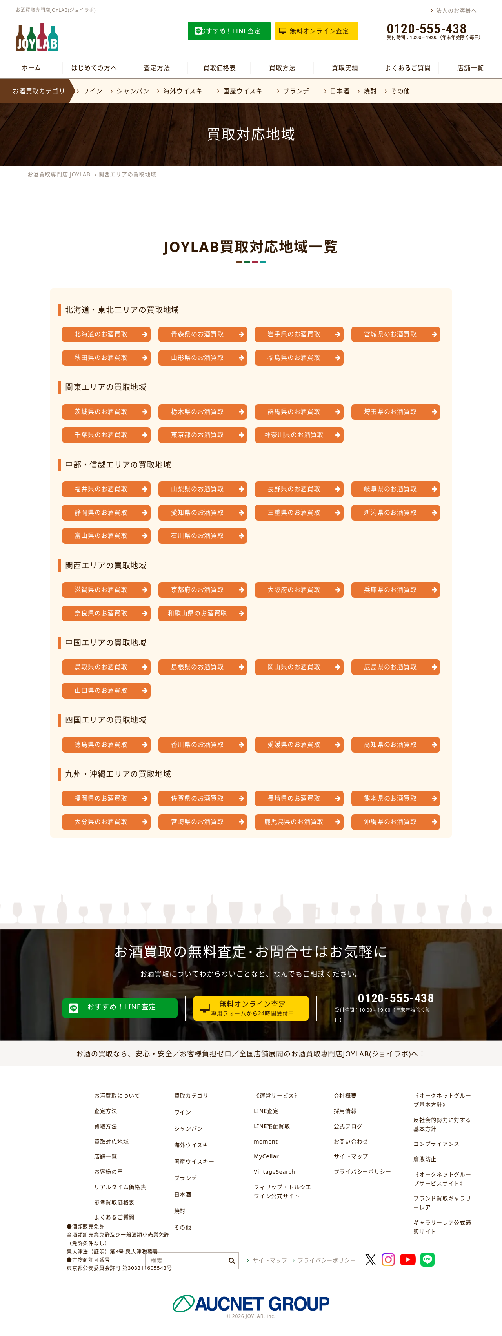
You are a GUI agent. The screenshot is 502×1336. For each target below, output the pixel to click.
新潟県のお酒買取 (390, 512)
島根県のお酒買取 (197, 667)
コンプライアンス (436, 1143)
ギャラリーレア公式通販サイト (442, 1227)
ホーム (31, 68)
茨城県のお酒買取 (101, 411)
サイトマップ (351, 1156)
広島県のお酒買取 (390, 667)
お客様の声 (108, 1171)
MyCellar (266, 1156)
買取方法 (282, 68)
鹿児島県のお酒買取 (294, 821)
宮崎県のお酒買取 (197, 821)
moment (266, 1141)
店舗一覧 (470, 68)
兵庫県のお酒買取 (390, 589)
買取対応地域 (111, 1141)
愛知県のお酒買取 (197, 512)
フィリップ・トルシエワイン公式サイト (282, 1191)
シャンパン (132, 91)
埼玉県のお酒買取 (390, 411)
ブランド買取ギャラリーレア (442, 1202)
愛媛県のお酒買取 (293, 744)
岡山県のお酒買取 (293, 667)
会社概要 (345, 1095)
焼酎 (370, 91)
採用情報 (345, 1111)
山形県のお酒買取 (197, 357)
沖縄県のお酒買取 (390, 821)
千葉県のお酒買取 (101, 434)
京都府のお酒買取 (197, 589)
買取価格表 (219, 68)
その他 (400, 91)
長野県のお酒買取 (293, 489)
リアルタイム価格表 (120, 1187)
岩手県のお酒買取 (293, 334)
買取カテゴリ (191, 1095)
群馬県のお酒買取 (293, 411)
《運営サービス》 (277, 1095)
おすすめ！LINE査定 (229, 31)
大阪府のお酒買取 (293, 589)
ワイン (92, 91)
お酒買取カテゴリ (39, 91)
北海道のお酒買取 (101, 334)
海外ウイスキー (186, 91)
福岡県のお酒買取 (101, 798)
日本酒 (339, 91)
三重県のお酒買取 (293, 512)
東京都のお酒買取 (197, 434)
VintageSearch (274, 1171)
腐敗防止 (425, 1159)
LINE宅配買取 (272, 1126)
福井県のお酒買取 (101, 489)
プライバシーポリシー (362, 1171)
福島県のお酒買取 (293, 357)
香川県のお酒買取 (197, 744)
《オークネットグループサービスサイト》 (442, 1179)
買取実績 (345, 68)
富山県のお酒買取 (101, 535)
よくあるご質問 (408, 68)
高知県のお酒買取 (390, 744)
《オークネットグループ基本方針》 (442, 1100)
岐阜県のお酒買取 (390, 489)
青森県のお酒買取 (197, 334)
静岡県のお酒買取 (101, 512)
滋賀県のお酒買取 (101, 589)
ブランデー (299, 91)
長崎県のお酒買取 (293, 798)
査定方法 (157, 68)
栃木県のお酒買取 (197, 411)
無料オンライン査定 (319, 31)
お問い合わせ (351, 1141)
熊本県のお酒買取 (390, 798)
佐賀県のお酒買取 (197, 798)
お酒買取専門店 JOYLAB (59, 174)
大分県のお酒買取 (101, 821)
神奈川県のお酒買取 (294, 434)
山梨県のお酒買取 (197, 489)
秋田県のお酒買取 (101, 357)
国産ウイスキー (246, 91)
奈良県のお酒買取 (101, 613)
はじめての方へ (94, 68)
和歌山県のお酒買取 (197, 613)
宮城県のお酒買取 (390, 334)
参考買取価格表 (114, 1202)
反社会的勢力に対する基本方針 (442, 1124)
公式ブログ (348, 1126)
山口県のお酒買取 (101, 690)
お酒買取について (117, 1095)
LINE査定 (266, 1111)
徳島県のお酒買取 (101, 744)
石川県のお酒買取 (197, 535)
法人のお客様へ (456, 10)
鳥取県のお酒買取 (101, 667)
